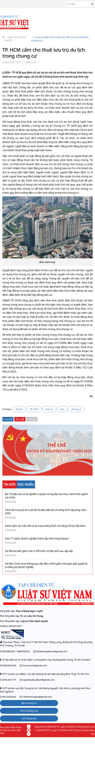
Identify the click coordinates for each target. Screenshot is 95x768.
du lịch (19, 409)
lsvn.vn (49, 409)
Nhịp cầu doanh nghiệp (15, 39)
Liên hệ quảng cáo (29, 710)
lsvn (62, 409)
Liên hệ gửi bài (29, 718)
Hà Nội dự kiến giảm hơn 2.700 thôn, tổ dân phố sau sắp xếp (39, 551)
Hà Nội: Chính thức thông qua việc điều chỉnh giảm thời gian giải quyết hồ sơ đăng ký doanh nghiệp (46, 565)
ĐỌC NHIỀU (26, 484)
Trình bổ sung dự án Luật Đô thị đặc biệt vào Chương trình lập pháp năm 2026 (45, 511)
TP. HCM (34, 409)
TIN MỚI (9, 484)
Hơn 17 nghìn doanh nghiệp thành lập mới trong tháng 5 (37, 538)
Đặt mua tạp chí (29, 703)
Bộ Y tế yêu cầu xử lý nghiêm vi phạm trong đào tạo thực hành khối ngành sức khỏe (46, 495)
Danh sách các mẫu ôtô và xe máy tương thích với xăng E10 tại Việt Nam (45, 526)
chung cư (76, 409)
